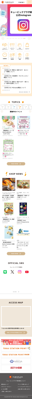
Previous (3, 38)
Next (29, 38)
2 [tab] (10, 38)
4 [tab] (16, 38)
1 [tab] (7, 38)
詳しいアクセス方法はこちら (16, 332)
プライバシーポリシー (6, 386)
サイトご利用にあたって (23, 384)
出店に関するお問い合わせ (24, 389)
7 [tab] (24, 38)
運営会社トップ (4, 384)
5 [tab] (18, 38)
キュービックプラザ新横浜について (16, 381)
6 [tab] (21, 38)
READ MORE (24, 92)
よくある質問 (4, 389)
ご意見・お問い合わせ (6, 391)
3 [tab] (13, 38)
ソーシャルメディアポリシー (24, 386)
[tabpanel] (16, 20)
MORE (16, 291)
